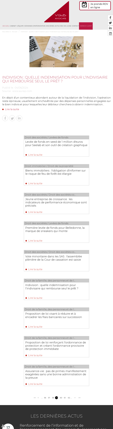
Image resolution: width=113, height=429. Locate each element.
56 (45, 289)
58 (53, 289)
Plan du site (85, 415)
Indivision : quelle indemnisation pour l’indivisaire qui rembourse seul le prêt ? (50, 32)
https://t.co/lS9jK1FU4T (95, 395)
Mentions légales (98, 415)
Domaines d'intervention (34, 26)
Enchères (50, 26)
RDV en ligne (65, 26)
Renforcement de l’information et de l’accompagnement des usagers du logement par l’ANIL (63, 321)
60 (61, 289)
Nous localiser (18, 396)
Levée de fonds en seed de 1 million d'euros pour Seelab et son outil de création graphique (28, 145)
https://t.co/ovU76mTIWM (71, 384)
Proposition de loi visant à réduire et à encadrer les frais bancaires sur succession (29, 235)
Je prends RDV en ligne (99, 6)
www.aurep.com (22, 91)
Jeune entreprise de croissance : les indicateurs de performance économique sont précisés (28, 175)
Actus (57, 26)
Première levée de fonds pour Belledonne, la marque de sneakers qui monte (79, 175)
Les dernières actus (56, 308)
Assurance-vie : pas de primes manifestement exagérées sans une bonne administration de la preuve (56, 265)
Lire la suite (12, 109)
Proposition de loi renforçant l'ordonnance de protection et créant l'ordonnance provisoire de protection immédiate (83, 236)
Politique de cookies (63, 421)
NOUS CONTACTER (18, 389)
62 (69, 289)
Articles (76, 421)
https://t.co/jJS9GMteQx (70, 398)
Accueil (6, 26)
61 (65, 289)
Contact (75, 26)
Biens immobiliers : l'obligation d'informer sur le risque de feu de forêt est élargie (81, 145)
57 (49, 289)
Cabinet (13, 26)
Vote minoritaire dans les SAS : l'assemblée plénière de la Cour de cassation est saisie (27, 205)
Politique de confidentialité (43, 421)
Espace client (86, 26)
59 (57, 289)
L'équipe (20, 26)
